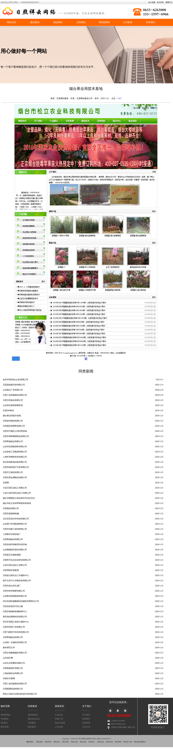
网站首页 (11, 22)
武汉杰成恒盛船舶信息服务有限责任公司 (21, 601)
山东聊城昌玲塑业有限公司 (15, 550)
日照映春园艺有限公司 (13, 668)
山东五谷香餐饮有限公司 (14, 663)
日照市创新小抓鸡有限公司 (15, 529)
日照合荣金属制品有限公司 (15, 477)
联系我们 (150, 22)
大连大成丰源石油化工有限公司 (17, 493)
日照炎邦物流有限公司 (13, 421)
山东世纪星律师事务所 (13, 405)
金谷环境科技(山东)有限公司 (15, 380)
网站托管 (83, 742)
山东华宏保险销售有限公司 (15, 447)
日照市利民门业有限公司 (14, 627)
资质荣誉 (86, 723)
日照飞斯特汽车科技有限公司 (16, 632)
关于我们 (86, 715)
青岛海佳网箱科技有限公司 (15, 617)
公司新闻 (127, 22)
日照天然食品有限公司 (13, 400)
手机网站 (5, 719)
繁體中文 (169, 2)
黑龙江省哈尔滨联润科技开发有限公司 (20, 694)
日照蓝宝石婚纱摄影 (12, 555)
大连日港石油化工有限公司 (15, 488)
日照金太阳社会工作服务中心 (16, 575)
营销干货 (59, 719)
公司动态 (59, 727)
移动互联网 (60, 723)
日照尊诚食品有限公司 (13, 441)
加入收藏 (151, 2)
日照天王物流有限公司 (13, 472)
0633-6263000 (119, 715)
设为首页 (160, 2)
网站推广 (92, 742)
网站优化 (100, 742)
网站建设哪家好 (140, 742)
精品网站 (58, 22)
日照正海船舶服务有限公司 (15, 653)
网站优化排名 (34, 719)
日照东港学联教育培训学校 (15, 544)
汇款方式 (86, 727)
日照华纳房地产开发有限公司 (16, 467)
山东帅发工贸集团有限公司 (15, 452)
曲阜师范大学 (9, 647)
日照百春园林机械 (11, 514)
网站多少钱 (127, 742)
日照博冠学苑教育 (11, 570)
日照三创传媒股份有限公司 (15, 395)
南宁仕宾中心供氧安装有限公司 (17, 580)
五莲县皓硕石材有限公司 (14, 385)
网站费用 (118, 742)
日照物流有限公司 (11, 508)
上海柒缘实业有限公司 (13, 673)
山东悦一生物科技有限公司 (15, 642)
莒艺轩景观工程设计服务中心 (16, 622)
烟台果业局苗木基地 (12, 416)
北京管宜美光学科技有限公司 (16, 519)
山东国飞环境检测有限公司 (15, 524)
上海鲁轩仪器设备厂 (12, 534)
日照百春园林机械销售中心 (15, 611)
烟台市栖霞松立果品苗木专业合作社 (19, 498)
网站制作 (48, 742)
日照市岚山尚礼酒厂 (12, 586)
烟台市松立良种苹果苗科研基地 (17, 503)
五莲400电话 (8, 410)
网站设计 (57, 742)
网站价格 (109, 742)
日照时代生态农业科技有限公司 (17, 560)
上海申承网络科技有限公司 (15, 457)
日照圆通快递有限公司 (13, 689)
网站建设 (39, 742)
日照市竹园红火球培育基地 (15, 431)
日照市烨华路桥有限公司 (14, 591)
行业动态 (59, 715)
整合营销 (5, 727)
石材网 (6, 483)
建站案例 (34, 22)
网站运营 (74, 742)
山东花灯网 (8, 658)
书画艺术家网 (9, 678)
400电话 (4, 723)
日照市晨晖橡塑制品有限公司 (16, 436)
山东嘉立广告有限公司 (13, 390)
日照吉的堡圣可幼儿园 (13, 606)
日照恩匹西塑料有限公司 (14, 426)
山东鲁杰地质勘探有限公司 (15, 596)
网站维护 (65, 742)
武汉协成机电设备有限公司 (15, 462)
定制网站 (81, 22)
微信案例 (32, 727)
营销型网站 (104, 22)
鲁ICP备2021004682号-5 (102, 739)
